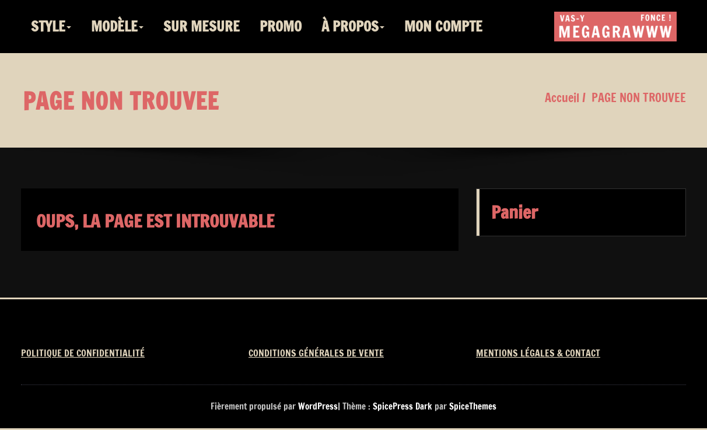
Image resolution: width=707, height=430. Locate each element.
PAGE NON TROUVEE (639, 97)
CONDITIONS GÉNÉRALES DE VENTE (316, 353)
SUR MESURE (201, 26)
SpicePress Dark (402, 406)
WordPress (318, 406)
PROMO (281, 26)
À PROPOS (352, 26)
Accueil (562, 97)
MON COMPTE (443, 26)
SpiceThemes (471, 406)
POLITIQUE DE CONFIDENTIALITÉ (83, 353)
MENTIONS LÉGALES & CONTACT (538, 353)
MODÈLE (117, 26)
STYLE (51, 26)
